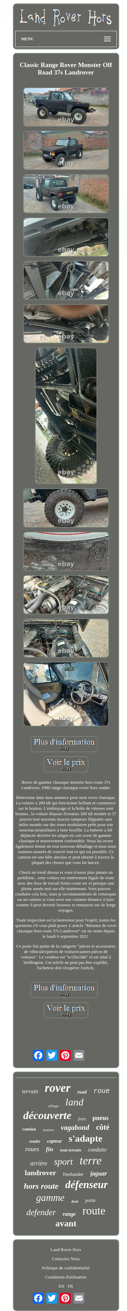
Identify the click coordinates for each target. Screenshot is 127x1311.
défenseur (86, 1184)
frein (82, 1119)
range (69, 1214)
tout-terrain (70, 1150)
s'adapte (86, 1138)
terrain (30, 1091)
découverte (47, 1115)
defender (41, 1212)
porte (90, 1200)
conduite (97, 1150)
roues (32, 1149)
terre (91, 1160)
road (82, 1092)
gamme (50, 1197)
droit (75, 1201)
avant (65, 1223)
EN (61, 1286)
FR (70, 1286)
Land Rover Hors (65, 1249)
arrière (38, 1163)
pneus (100, 1117)
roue (101, 1091)
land (74, 1101)
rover (57, 1088)
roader (35, 1141)
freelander (73, 1174)
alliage (53, 1106)
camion (29, 1129)
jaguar (98, 1173)
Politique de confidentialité (66, 1267)
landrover (40, 1172)
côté (103, 1127)
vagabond (75, 1127)
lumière (48, 1130)
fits (50, 1149)
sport (63, 1162)
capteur (54, 1141)
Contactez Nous (66, 1258)
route (93, 1211)
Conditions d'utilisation (65, 1277)
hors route (41, 1186)
